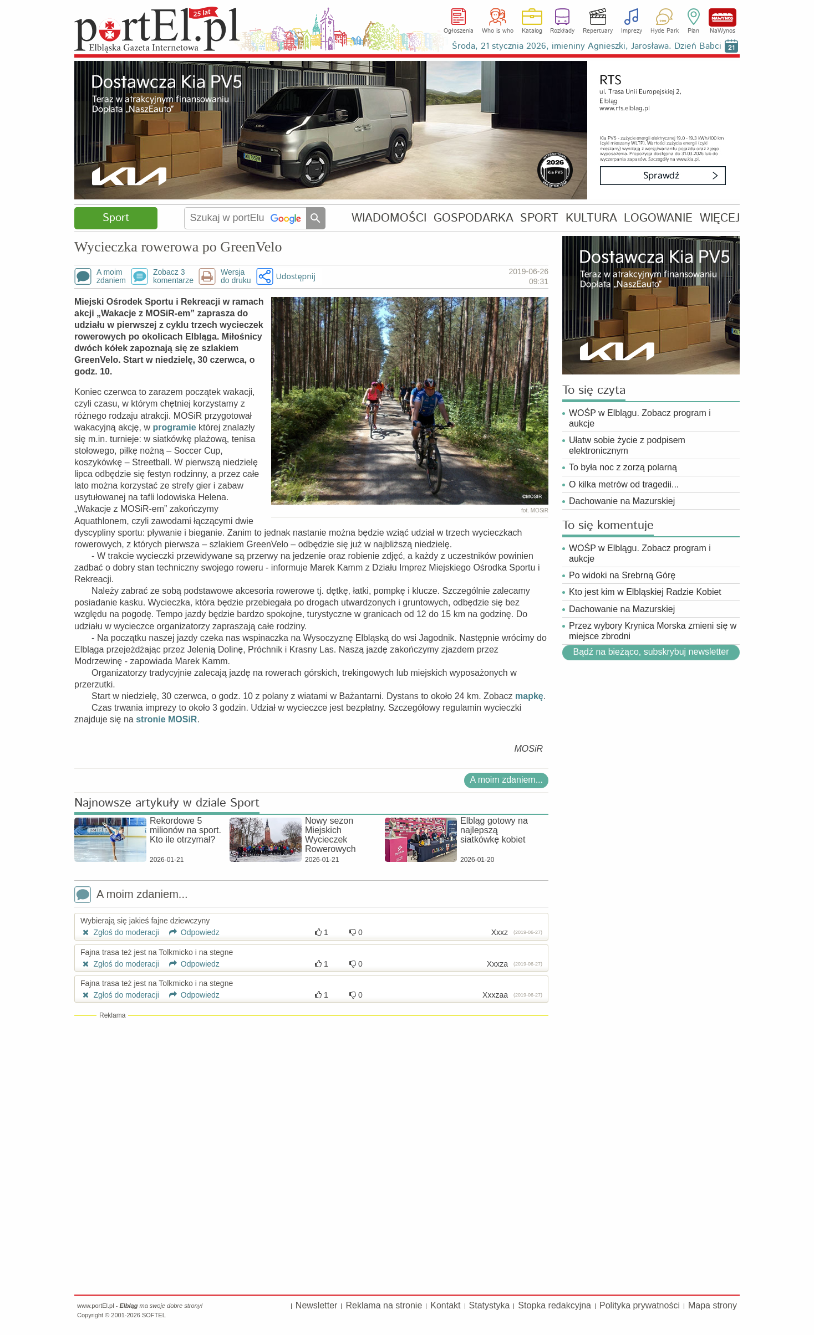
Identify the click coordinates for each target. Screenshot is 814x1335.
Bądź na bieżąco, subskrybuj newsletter (651, 651)
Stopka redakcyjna (554, 1305)
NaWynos (722, 17)
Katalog (532, 31)
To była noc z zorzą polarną (623, 467)
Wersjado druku (236, 276)
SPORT (539, 218)
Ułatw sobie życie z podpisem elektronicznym (627, 445)
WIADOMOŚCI (389, 218)
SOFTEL (154, 1315)
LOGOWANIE (658, 218)
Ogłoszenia (459, 31)
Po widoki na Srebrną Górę (622, 575)
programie (174, 427)
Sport (116, 218)
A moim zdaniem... (506, 779)
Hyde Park (664, 31)
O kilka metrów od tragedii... (624, 484)
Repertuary (598, 31)
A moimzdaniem (111, 276)
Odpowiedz (190, 932)
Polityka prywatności (639, 1305)
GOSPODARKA (473, 218)
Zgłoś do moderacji (119, 932)
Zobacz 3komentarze (173, 276)
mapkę (529, 696)
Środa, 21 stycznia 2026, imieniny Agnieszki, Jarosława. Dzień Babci (586, 46)
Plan (693, 31)
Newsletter (317, 1305)
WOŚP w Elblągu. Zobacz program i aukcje (640, 418)
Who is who (497, 31)
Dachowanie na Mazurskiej (622, 501)
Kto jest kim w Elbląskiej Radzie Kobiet (645, 592)
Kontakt (445, 1305)
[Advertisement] (311, 1100)
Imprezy (631, 31)
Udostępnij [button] (296, 276)
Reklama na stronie (383, 1305)
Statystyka (489, 1305)
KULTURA (591, 218)
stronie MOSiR (166, 719)
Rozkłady (562, 31)
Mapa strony (712, 1305)
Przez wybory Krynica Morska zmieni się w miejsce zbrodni (652, 631)
